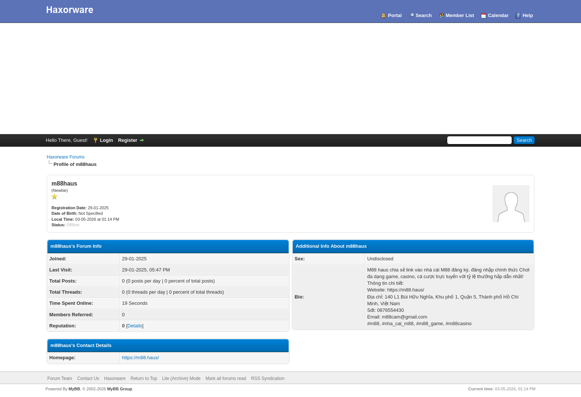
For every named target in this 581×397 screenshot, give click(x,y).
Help (527, 15)
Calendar (498, 15)
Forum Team (59, 378)
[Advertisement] (290, 78)
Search (424, 15)
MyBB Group (119, 389)
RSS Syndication (268, 378)
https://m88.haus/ (140, 357)
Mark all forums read (226, 378)
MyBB (74, 389)
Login (106, 140)
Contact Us (88, 378)
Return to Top (143, 378)
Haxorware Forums (65, 157)
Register (127, 140)
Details (134, 325)
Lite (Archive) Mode (181, 378)
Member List (460, 15)
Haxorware (115, 378)
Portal (395, 15)
